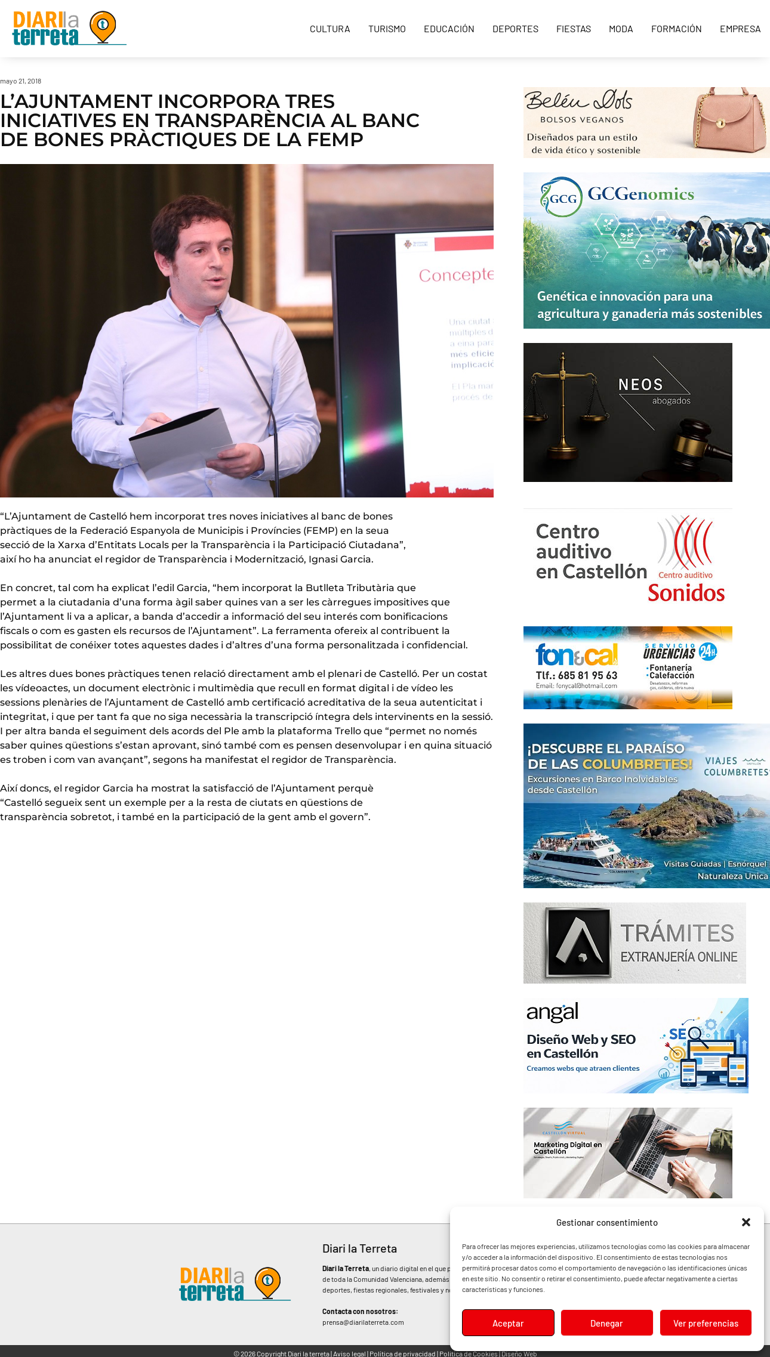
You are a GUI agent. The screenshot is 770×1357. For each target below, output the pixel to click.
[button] (746, 1222)
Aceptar (508, 1323)
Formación (676, 28)
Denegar (606, 1323)
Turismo (387, 28)
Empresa (740, 28)
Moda (621, 28)
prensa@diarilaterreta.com (363, 1322)
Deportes (515, 28)
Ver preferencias (705, 1323)
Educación (449, 28)
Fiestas (573, 28)
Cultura (330, 28)
